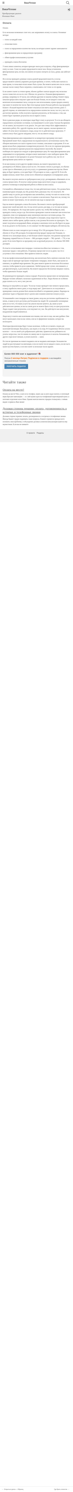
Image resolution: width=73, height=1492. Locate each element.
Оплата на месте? (13, 389)
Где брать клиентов (60, 1489)
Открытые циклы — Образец (13, 1489)
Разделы (40, 433)
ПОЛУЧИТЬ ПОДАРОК (16, 366)
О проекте (31, 433)
